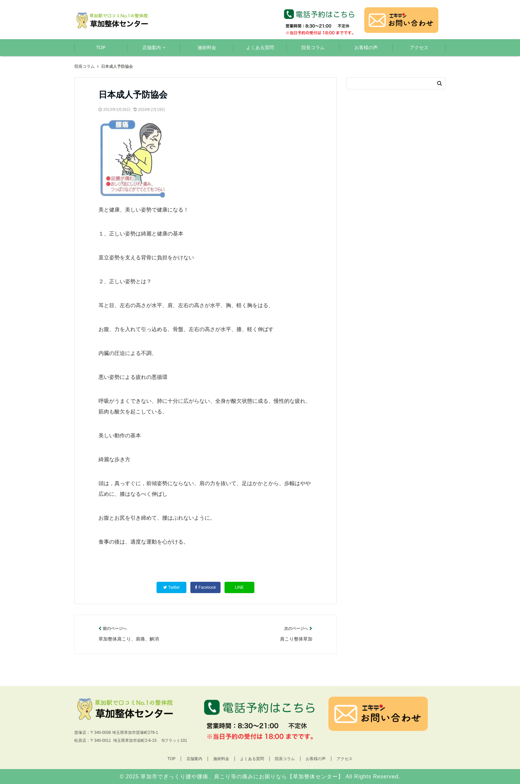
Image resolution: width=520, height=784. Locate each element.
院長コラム (313, 47)
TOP (101, 47)
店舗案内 (151, 47)
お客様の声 (366, 47)
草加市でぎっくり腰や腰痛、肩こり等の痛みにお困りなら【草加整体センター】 (242, 776)
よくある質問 (260, 47)
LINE (239, 587)
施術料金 (207, 47)
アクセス (419, 47)
